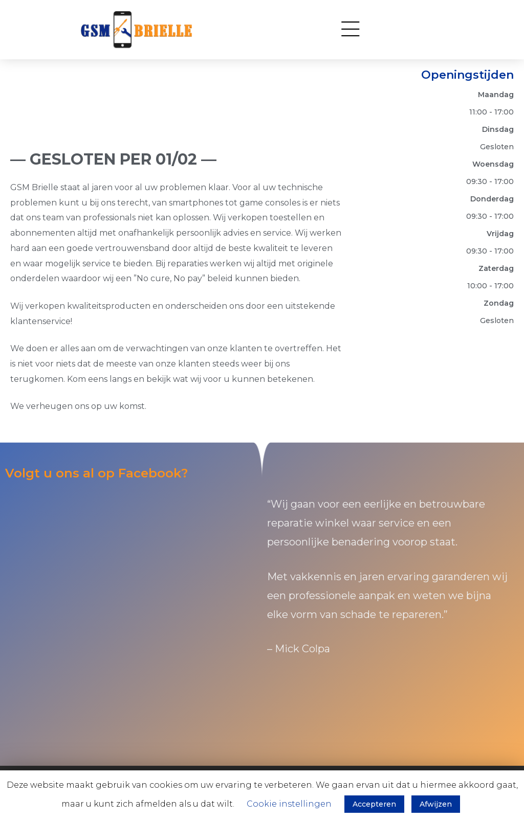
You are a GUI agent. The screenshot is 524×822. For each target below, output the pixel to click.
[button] (350, 29)
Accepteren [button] (374, 804)
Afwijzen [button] (436, 804)
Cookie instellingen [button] (289, 804)
